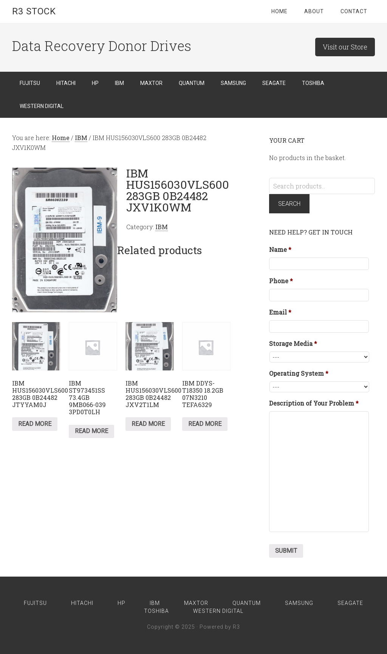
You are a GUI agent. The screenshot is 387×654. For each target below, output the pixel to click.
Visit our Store (345, 46)
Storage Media (293, 343)
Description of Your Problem (314, 403)
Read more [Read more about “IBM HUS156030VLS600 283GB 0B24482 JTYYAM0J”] (34, 423)
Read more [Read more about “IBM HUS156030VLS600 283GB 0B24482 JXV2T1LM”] (148, 423)
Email (280, 312)
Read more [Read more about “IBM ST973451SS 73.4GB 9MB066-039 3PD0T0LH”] (91, 431)
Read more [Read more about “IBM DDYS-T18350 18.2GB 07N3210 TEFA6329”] (204, 423)
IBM (81, 138)
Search (289, 203)
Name (280, 249)
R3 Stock (34, 11)
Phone (281, 281)
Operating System (298, 373)
